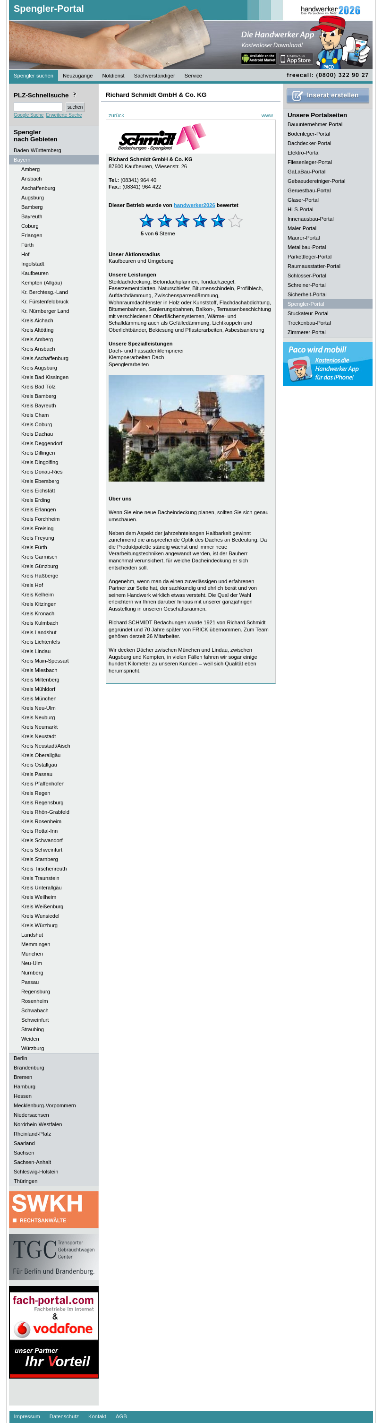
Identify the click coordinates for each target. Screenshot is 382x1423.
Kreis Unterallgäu (41, 887)
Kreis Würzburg (39, 925)
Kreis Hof (32, 585)
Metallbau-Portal (307, 247)
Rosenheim (34, 1001)
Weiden (30, 1039)
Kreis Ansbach (38, 349)
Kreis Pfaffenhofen (43, 783)
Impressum (27, 1416)
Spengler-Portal (49, 8)
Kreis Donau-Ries (42, 471)
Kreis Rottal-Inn (39, 831)
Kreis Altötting (37, 330)
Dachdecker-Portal (309, 143)
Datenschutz (64, 1416)
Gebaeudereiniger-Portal (317, 181)
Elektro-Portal (304, 152)
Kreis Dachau (37, 434)
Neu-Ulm (31, 963)
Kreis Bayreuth (38, 405)
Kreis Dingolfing (39, 462)
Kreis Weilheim (38, 897)
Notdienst (113, 75)
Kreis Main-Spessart (45, 661)
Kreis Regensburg (42, 802)
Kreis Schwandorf (42, 840)
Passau (30, 982)
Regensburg (35, 991)
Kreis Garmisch (39, 557)
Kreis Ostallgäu (39, 765)
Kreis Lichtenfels (40, 642)
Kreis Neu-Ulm (38, 708)
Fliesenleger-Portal (310, 162)
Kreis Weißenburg (42, 906)
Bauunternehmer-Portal (315, 124)
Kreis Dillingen (38, 453)
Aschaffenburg (38, 188)
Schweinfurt (35, 1020)
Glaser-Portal (303, 200)
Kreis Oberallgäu (40, 755)
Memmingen (36, 944)
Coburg (30, 226)
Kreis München (39, 698)
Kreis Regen (36, 793)
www (267, 115)
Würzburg (32, 1048)
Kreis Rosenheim (41, 821)
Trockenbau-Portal (309, 323)
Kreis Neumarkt (39, 727)
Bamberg (31, 207)
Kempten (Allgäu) (41, 282)
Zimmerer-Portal (307, 332)
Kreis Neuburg (38, 717)
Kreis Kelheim (37, 594)
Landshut (32, 935)
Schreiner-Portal (307, 285)
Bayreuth (31, 216)
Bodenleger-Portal (309, 134)
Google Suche (28, 115)
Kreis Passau (36, 774)
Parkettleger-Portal (309, 256)
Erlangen (31, 235)
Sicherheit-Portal (307, 294)
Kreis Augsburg (39, 368)
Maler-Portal (302, 228)
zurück (116, 115)
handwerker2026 (194, 205)
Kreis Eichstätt (38, 490)
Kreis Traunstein (40, 878)
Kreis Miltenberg (40, 679)
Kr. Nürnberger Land (45, 311)
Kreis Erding (35, 500)
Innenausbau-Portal (311, 219)
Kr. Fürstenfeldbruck (44, 301)
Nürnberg (32, 972)
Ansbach (31, 178)
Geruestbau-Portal (309, 190)
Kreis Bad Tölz (38, 386)
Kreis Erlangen (38, 509)
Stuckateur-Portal (308, 313)
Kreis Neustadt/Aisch (45, 746)
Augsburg (32, 197)
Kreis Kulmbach (39, 623)
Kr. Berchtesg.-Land (44, 292)
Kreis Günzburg (39, 566)
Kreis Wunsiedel (40, 916)
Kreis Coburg (36, 424)
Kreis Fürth (34, 547)
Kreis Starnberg (39, 859)
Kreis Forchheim (40, 519)
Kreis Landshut (39, 632)
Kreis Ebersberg (40, 481)
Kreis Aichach (37, 320)
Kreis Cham (35, 415)
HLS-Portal (301, 209)
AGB (121, 1416)
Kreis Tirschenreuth (44, 868)
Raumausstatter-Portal (314, 266)
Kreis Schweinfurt (41, 850)
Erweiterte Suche (64, 115)
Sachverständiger (154, 75)
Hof (25, 254)
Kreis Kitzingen (39, 604)
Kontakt (97, 1416)
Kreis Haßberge (39, 575)
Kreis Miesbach (39, 670)
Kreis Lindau (36, 651)
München (32, 954)
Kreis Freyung (37, 538)
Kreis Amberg (37, 339)
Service (193, 75)
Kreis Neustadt (38, 736)
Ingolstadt (32, 264)
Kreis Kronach (37, 613)
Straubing (32, 1029)
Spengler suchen (33, 75)
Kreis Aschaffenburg (44, 358)
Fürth (27, 245)
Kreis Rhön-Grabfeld (45, 812)
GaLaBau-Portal (306, 171)
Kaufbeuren (35, 273)
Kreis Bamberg (38, 396)
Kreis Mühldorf (38, 689)
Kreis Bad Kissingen (44, 377)
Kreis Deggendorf (41, 443)
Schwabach (35, 1010)
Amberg (30, 169)
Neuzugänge (78, 75)
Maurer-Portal (304, 238)
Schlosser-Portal (307, 275)
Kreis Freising (37, 528)
